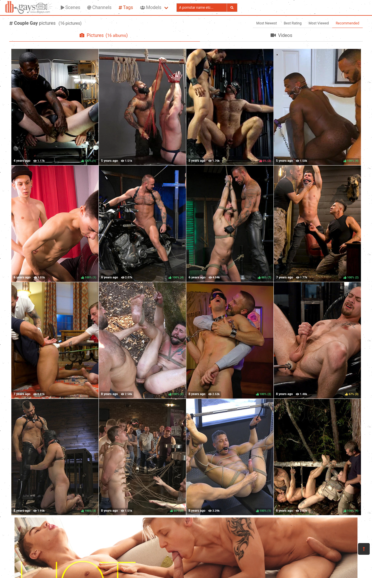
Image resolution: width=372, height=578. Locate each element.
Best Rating (293, 23)
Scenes (70, 7)
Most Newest (266, 23)
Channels (99, 7)
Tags (126, 7)
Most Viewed (319, 23)
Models (150, 7)
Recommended (347, 23)
